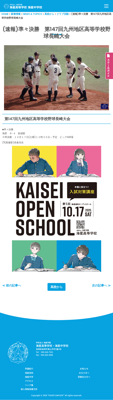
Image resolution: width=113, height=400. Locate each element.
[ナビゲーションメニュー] (106, 6)
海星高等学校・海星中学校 (52, 346)
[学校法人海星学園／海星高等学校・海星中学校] (23, 6)
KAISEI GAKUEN (56, 395)
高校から (56, 287)
